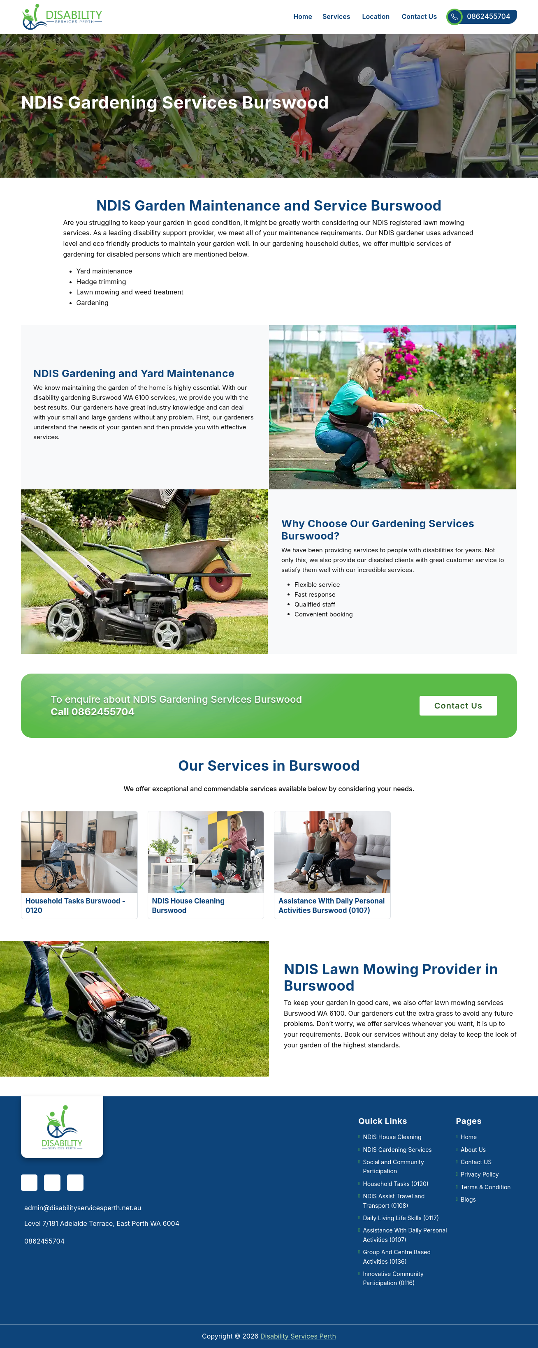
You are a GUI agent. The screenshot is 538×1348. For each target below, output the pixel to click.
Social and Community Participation (393, 1166)
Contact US (476, 1161)
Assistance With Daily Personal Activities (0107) (405, 1235)
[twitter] (75, 1182)
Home (302, 16)
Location (376, 16)
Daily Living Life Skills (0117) (401, 1217)
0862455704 (481, 17)
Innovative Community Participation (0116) (393, 1278)
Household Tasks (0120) (396, 1183)
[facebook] (29, 1182)
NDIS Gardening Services (397, 1149)
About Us (473, 1149)
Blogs (468, 1199)
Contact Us (419, 16)
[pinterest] (52, 1182)
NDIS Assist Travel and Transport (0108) (393, 1201)
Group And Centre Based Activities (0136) (397, 1256)
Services (336, 16)
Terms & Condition (486, 1187)
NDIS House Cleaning (392, 1136)
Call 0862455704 (93, 712)
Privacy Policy (480, 1174)
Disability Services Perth (298, 1336)
